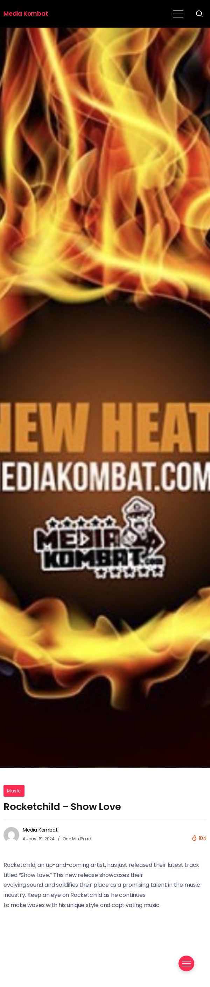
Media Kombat (26, 13)
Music (14, 791)
